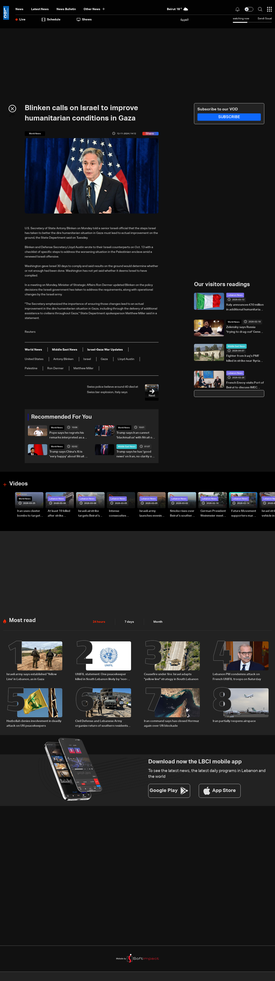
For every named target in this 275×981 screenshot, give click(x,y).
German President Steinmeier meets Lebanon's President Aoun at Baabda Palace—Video (213, 513)
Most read (22, 620)
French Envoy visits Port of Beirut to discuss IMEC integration (245, 385)
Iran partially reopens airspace (234, 720)
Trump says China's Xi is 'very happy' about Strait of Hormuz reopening (68, 454)
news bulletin (66, 9)
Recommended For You (61, 417)
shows (84, 19)
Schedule (51, 19)
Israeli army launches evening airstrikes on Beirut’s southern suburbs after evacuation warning (151, 513)
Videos (18, 484)
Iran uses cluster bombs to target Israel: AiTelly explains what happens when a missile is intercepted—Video (28, 513)
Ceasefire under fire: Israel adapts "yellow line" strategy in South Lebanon (171, 676)
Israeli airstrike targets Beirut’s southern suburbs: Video (91, 513)
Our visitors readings (222, 284)
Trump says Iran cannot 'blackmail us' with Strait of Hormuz (134, 435)
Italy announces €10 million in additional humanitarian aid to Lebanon (245, 307)
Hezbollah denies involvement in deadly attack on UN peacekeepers (33, 723)
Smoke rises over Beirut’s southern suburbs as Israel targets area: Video (182, 513)
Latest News (40, 9)
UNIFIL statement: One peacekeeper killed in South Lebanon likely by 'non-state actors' (101, 677)
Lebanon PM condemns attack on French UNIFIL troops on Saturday (237, 676)
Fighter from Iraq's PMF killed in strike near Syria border (243, 358)
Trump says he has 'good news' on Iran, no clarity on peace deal (135, 454)
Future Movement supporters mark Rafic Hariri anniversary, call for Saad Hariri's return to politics (243, 513)
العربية (184, 19)
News (19, 9)
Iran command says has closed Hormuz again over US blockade (171, 723)
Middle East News (126, 446)
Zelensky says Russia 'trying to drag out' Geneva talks (245, 329)
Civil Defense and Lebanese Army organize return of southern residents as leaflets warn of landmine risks (101, 723)
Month (157, 621)
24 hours (99, 621)
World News (57, 428)
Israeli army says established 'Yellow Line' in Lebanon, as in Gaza (31, 676)
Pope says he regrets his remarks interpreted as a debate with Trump (66, 435)
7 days (129, 621)
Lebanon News (235, 295)
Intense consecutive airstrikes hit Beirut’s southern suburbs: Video (121, 513)
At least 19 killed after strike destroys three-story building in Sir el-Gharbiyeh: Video (59, 513)
